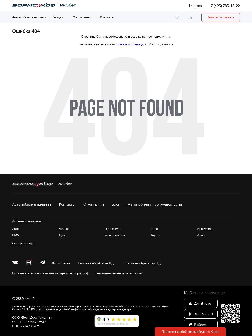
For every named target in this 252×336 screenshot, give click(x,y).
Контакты (107, 17)
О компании (82, 17)
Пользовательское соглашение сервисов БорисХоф (50, 273)
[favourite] (177, 17)
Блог (116, 204)
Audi (15, 228)
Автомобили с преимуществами (155, 204)
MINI (154, 228)
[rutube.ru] (29, 262)
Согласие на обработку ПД (141, 263)
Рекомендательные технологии (118, 273)
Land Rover (112, 228)
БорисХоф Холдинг (36, 317)
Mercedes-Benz (115, 235)
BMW (16, 235)
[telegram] (42, 263)
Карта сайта (61, 263)
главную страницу (129, 44)
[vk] (15, 263)
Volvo (201, 235)
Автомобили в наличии (29, 17)
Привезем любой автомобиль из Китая (190, 331)
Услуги (58, 17)
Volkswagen (205, 228)
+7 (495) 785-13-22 (224, 6)
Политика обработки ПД (95, 263)
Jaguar (63, 235)
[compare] (190, 17)
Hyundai (64, 228)
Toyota (155, 235)
